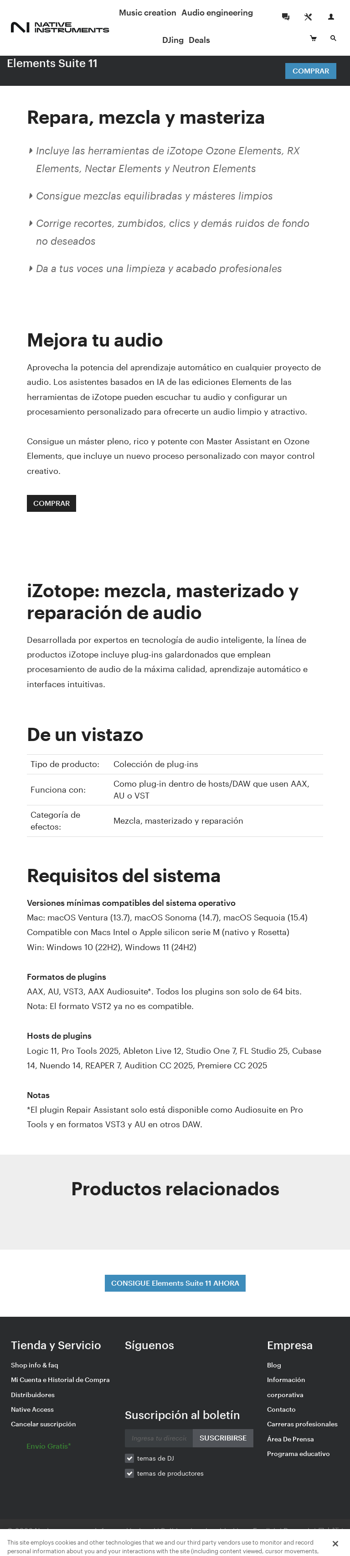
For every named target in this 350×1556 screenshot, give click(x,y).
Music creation (147, 12)
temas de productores (170, 1473)
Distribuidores (33, 1394)
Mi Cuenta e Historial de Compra (60, 1379)
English (265, 1530)
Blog (274, 1365)
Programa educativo (298, 1453)
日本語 (329, 1530)
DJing (173, 40)
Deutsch (297, 1530)
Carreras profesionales (302, 1424)
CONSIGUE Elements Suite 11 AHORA (175, 1282)
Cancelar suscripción (43, 1424)
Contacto (281, 1409)
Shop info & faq (34, 1365)
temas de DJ (155, 1458)
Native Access (32, 1409)
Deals (199, 40)
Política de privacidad (199, 1530)
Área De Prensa (290, 1439)
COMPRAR (51, 503)
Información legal (126, 1530)
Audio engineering (217, 12)
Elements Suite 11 (52, 62)
